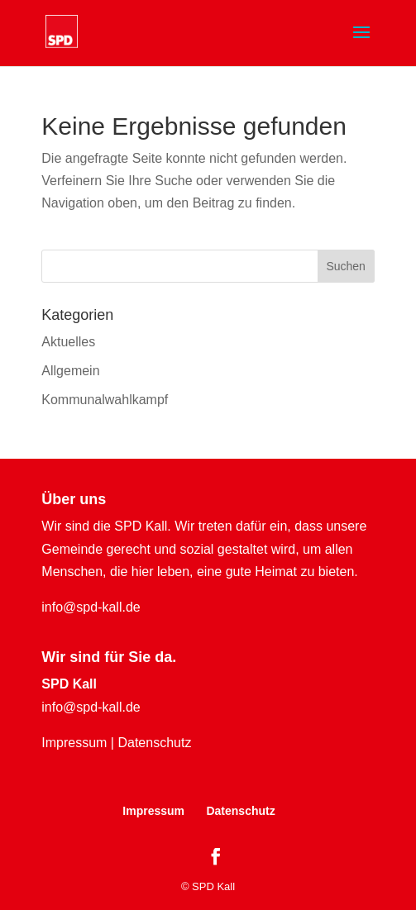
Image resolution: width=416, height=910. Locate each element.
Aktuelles (68, 342)
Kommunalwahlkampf (104, 400)
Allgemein (70, 371)
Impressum (74, 743)
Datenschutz (154, 743)
